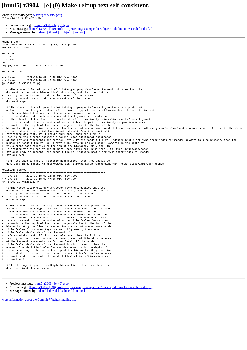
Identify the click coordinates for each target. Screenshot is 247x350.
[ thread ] (53, 32)
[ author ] (79, 32)
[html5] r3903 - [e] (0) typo (51, 25)
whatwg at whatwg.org (47, 14)
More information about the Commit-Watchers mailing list (39, 346)
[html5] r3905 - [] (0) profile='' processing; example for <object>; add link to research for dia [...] (90, 28)
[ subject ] (66, 32)
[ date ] (41, 32)
